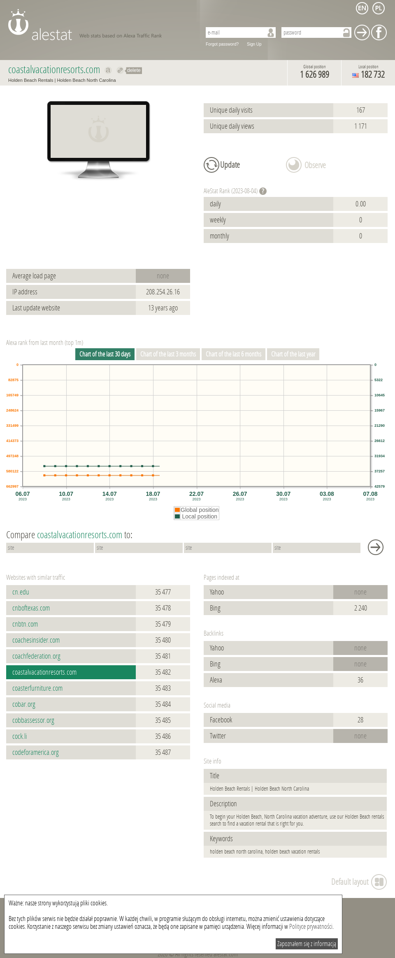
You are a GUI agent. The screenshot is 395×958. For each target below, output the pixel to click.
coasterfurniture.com (37, 688)
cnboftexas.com (31, 608)
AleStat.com (99, 24)
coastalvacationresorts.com (44, 672)
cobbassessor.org (33, 720)
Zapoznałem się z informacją (306, 944)
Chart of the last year (293, 354)
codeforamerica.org (35, 752)
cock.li (19, 736)
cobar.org (23, 704)
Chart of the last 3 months (168, 354)
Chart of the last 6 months (233, 354)
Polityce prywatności (310, 926)
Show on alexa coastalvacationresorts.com (108, 70)
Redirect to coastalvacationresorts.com (120, 70)
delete (134, 70)
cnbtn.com (25, 624)
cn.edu (20, 592)
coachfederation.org (36, 656)
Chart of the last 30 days (104, 354)
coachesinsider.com (36, 640)
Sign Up (254, 44)
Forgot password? (222, 44)
